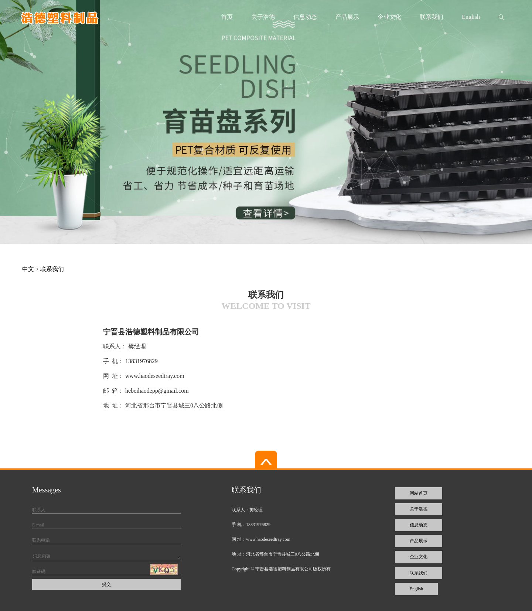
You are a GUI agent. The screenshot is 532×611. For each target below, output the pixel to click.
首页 (227, 17)
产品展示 (347, 17)
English (471, 17)
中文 (28, 269)
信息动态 (305, 17)
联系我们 (431, 17)
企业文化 (389, 17)
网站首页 (418, 493)
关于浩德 (263, 17)
